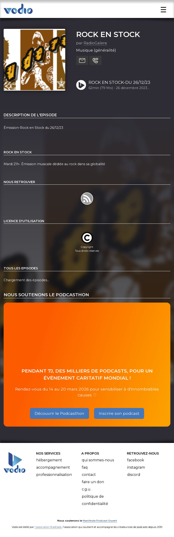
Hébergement (49, 460)
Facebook (135, 460)
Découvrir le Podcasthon (59, 413)
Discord (133, 474)
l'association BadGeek (48, 527)
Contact (89, 474)
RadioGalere (95, 43)
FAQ (85, 467)
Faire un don (93, 482)
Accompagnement (53, 467)
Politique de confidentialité (95, 500)
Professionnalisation (54, 474)
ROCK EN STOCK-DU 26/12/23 (119, 82)
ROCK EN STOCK (108, 34)
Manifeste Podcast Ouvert (100, 520)
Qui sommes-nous (98, 460)
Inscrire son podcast (119, 413)
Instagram (136, 467)
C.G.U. (86, 489)
